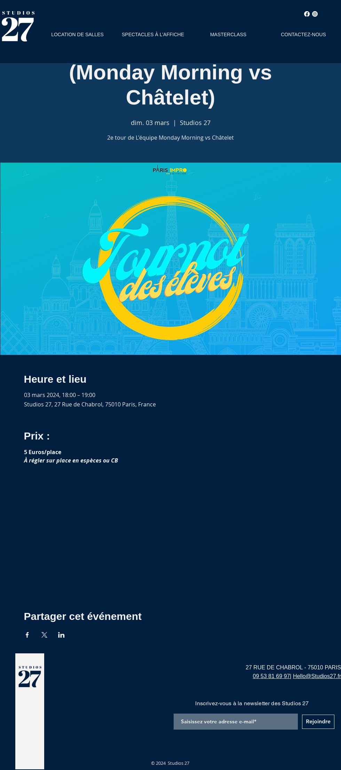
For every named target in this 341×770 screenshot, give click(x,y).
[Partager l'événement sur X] (44, 635)
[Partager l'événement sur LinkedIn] (61, 635)
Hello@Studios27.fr (317, 676)
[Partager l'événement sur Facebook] (27, 635)
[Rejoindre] (318, 722)
